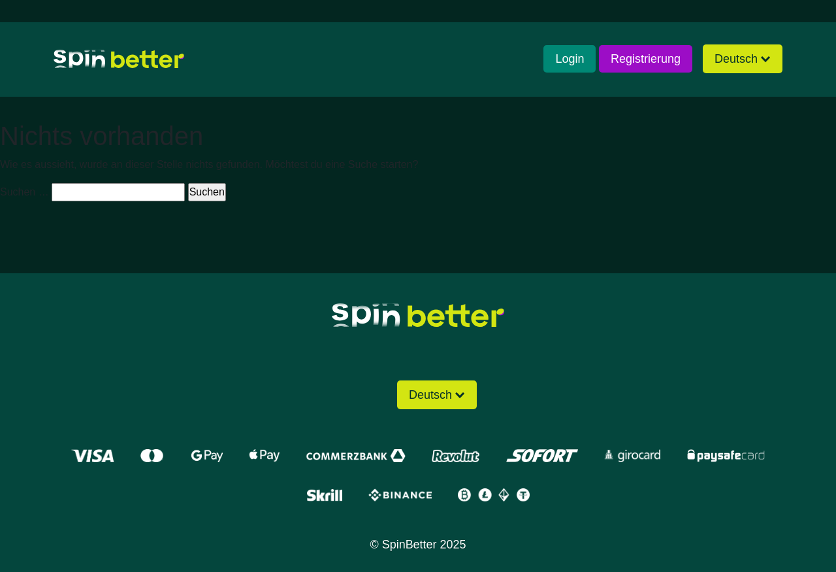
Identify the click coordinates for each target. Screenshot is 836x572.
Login (569, 58)
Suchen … (24, 191)
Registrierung (646, 58)
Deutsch (736, 58)
